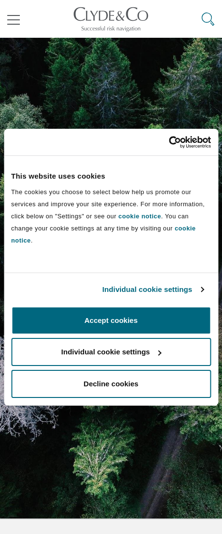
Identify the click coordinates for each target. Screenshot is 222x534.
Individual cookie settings (147, 289)
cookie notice (139, 216)
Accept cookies (110, 320)
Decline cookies (111, 384)
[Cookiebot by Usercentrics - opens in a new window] (168, 142)
